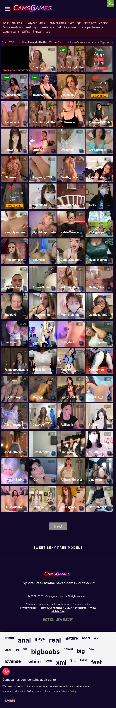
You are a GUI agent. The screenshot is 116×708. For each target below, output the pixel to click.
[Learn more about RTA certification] (48, 619)
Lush (48, 31)
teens (48, 660)
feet (96, 662)
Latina (83, 659)
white (34, 661)
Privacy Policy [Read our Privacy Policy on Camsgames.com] (28, 607)
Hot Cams (90, 23)
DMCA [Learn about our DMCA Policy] (68, 607)
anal (24, 640)
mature (71, 638)
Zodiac (103, 23)
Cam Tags (74, 23)
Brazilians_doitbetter (45, 42)
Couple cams (11, 31)
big (81, 651)
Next (58, 526)
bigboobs (45, 651)
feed (86, 638)
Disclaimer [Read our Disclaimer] (81, 607)
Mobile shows (67, 27)
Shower (38, 31)
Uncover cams (56, 23)
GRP (80, 104)
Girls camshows (13, 27)
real (55, 640)
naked (68, 649)
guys (40, 638)
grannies (12, 649)
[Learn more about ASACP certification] (64, 619)
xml (61, 662)
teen (96, 637)
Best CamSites (12, 23)
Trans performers (91, 27)
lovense (13, 661)
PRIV (109, 296)
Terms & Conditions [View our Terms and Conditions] (50, 607)
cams (9, 638)
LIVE (52, 49)
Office (26, 31)
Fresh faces (48, 27)
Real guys (31, 27)
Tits (73, 661)
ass (25, 648)
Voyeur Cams (36, 23)
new (91, 649)
